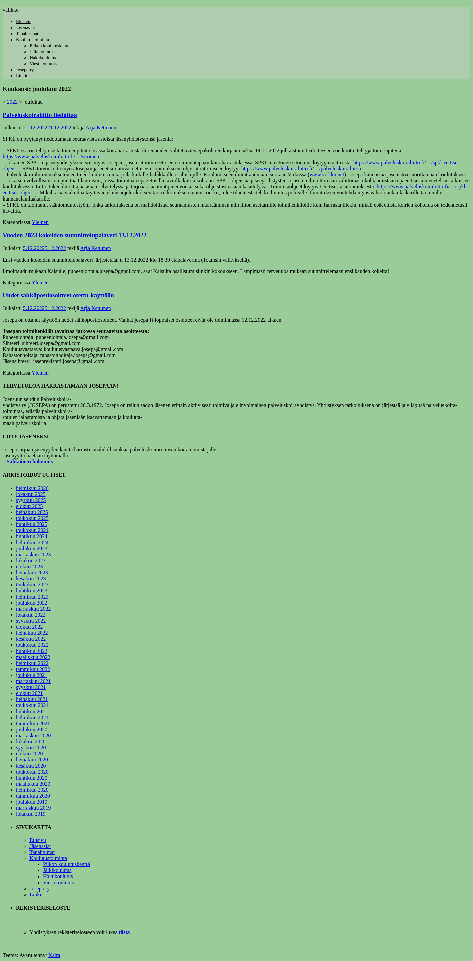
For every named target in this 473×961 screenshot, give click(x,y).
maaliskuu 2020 (33, 784)
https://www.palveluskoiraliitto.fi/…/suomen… (53, 156)
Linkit (21, 75)
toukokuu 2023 (32, 584)
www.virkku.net (326, 174)
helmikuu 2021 (32, 717)
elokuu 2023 (29, 566)
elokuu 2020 (29, 753)
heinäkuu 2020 (32, 759)
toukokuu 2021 (32, 705)
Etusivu (23, 21)
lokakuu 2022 (31, 615)
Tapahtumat (27, 33)
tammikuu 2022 (33, 669)
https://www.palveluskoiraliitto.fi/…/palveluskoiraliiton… (303, 168)
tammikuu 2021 (33, 723)
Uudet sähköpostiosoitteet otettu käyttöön (58, 295)
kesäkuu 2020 (31, 766)
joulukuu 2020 (31, 729)
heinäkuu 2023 (32, 572)
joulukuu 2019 (31, 802)
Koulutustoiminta (32, 39)
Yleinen (40, 222)
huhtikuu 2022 (31, 651)
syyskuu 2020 (31, 747)
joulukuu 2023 (31, 548)
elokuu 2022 (29, 627)
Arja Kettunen (101, 127)
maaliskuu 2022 (33, 657)
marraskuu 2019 (33, 808)
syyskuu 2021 (31, 687)
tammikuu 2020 (33, 796)
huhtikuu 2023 (31, 590)
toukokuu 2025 (32, 518)
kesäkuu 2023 (31, 578)
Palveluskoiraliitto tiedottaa (40, 114)
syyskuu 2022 (31, 621)
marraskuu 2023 (33, 554)
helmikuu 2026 (32, 488)
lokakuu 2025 (31, 494)
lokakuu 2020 (31, 741)
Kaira (54, 955)
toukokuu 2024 (32, 530)
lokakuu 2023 (31, 560)
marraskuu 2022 (33, 609)
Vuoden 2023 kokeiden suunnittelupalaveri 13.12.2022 (75, 235)
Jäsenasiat (25, 27)
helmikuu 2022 (32, 663)
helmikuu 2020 (32, 790)
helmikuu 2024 (32, 542)
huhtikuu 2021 (31, 711)
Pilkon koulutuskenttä (50, 45)
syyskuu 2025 (31, 500)
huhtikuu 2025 (31, 524)
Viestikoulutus (43, 63)
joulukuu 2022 (31, 603)
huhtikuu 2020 (31, 778)
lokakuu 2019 (31, 814)
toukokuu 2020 (32, 772)
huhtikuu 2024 (31, 536)
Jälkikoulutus (42, 51)
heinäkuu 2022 (32, 633)
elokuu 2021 (29, 693)
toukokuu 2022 (32, 645)
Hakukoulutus (42, 57)
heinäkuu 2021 (32, 699)
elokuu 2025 (29, 506)
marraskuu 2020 (33, 735)
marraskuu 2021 (33, 681)
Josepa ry (25, 69)
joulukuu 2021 (31, 675)
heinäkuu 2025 (32, 512)
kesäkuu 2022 (31, 639)
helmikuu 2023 (32, 597)
